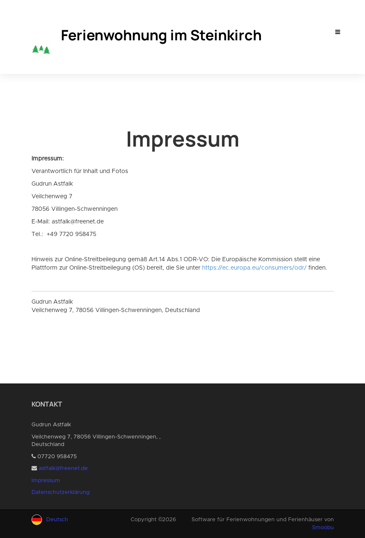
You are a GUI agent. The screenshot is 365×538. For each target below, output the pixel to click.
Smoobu (323, 527)
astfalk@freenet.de (63, 468)
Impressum (46, 480)
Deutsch (57, 519)
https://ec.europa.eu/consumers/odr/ (254, 268)
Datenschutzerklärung (60, 492)
